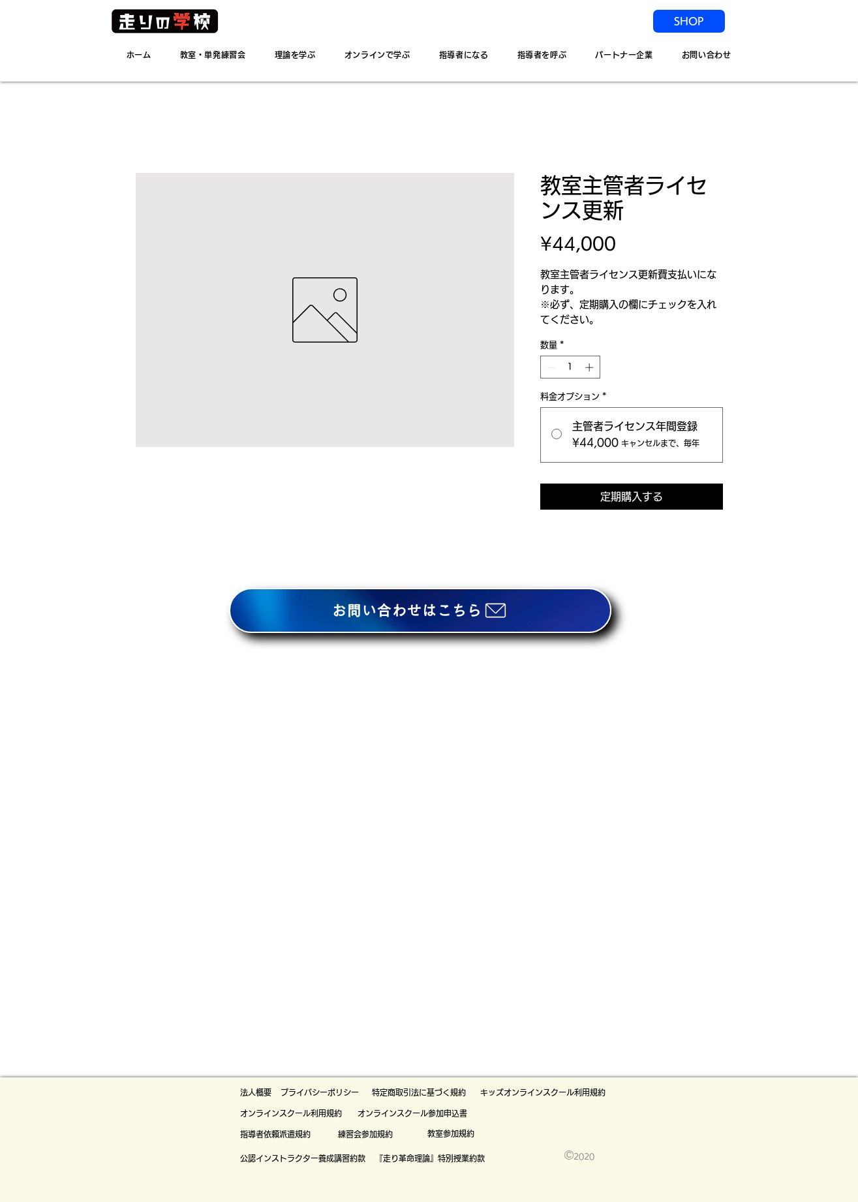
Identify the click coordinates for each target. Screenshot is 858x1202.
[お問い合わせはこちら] (420, 610)
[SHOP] (689, 21)
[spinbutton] (570, 367)
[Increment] (590, 367)
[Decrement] (550, 367)
